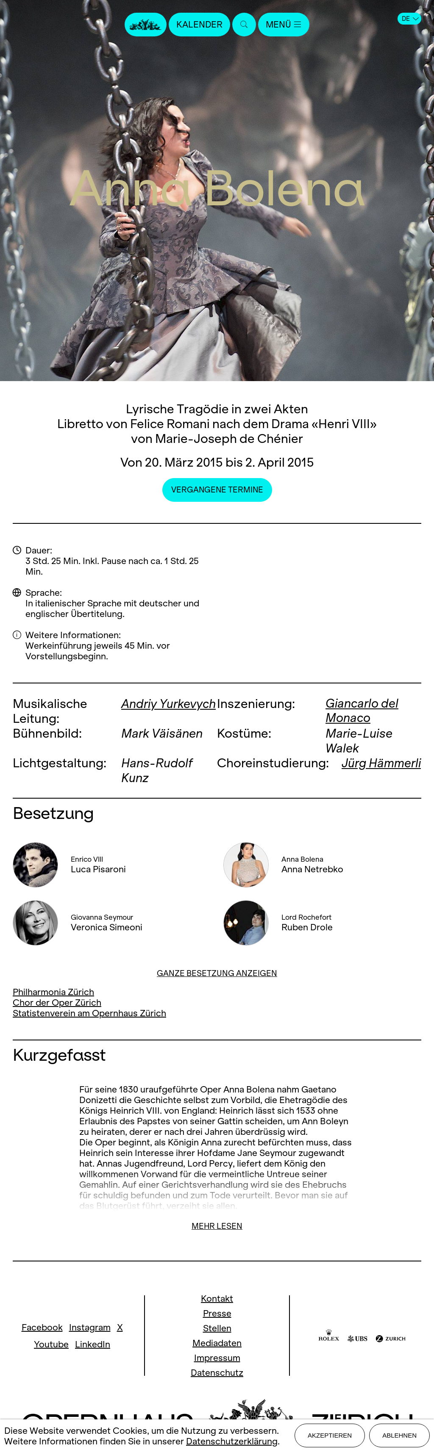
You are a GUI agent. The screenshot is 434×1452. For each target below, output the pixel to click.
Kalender (199, 24)
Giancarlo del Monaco (362, 711)
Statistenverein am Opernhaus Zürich (89, 1013)
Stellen (217, 1328)
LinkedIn (92, 1344)
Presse (217, 1313)
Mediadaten (217, 1343)
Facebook (42, 1327)
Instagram (90, 1327)
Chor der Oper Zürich (57, 1002)
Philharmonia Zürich (53, 992)
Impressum (217, 1358)
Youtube (51, 1344)
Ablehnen (399, 1435)
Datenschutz (217, 1372)
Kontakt (217, 1298)
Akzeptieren (330, 1435)
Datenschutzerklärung (232, 1441)
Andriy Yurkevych (169, 704)
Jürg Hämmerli (368, 770)
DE (410, 18)
